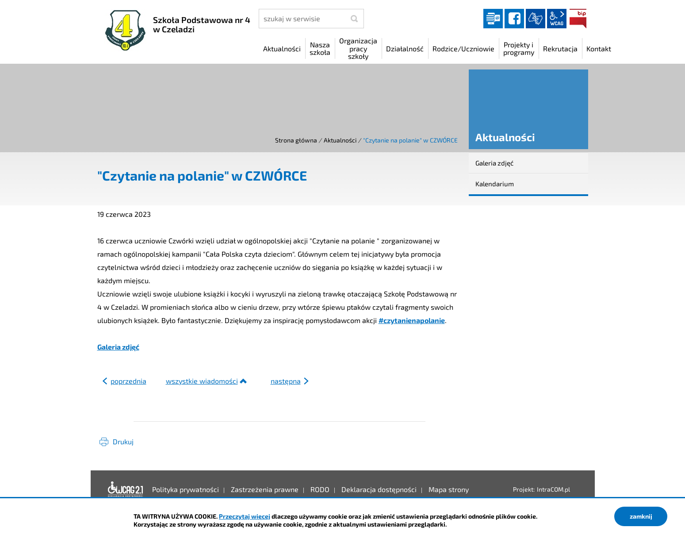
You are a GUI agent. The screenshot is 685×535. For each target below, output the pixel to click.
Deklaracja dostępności (125, 489)
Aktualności (340, 140)
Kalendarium (494, 184)
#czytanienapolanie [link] (412, 320)
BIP (578, 18)
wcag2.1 (556, 18)
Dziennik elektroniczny (493, 18)
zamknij (641, 516)
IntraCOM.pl (553, 489)
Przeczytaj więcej (244, 516)
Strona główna (296, 140)
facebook (514, 18)
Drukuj (123, 441)
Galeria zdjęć (118, 347)
